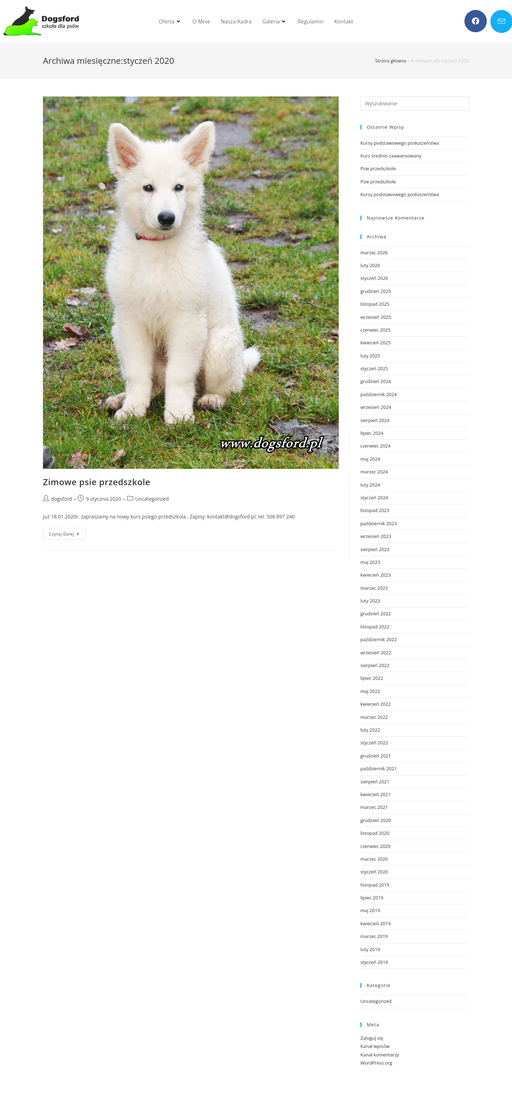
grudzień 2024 (375, 381)
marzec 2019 (374, 936)
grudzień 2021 (375, 756)
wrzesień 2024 (375, 407)
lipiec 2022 (371, 678)
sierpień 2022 (375, 665)
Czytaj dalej (67, 535)
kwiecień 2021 (375, 794)
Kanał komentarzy (379, 1054)
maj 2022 (370, 691)
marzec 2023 (374, 588)
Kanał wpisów (375, 1046)
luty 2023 (370, 601)
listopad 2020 (374, 833)
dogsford (61, 498)
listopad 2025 (374, 304)
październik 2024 (378, 394)
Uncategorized (152, 498)
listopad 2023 (374, 510)
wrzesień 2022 (375, 652)
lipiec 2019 (371, 897)
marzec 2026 (374, 252)
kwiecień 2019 (375, 923)
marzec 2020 (374, 859)
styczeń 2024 (374, 497)
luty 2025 (370, 356)
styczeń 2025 (374, 368)
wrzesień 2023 (375, 536)
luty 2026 (370, 265)
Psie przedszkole (378, 168)
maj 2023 (370, 562)
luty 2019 (370, 949)
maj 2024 (370, 459)
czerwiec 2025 (375, 330)
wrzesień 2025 (375, 317)
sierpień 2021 (375, 781)
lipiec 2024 (371, 433)
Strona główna (390, 60)
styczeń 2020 (374, 871)
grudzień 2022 (375, 613)
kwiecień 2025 (375, 342)
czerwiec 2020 (375, 846)
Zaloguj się (371, 1038)
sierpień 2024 (375, 420)
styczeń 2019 (374, 962)
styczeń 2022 (374, 742)
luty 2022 (370, 730)
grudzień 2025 (375, 291)
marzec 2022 (374, 717)
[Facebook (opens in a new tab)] (475, 21)
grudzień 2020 (375, 820)
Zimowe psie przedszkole (97, 482)
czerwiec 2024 (375, 446)
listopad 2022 (374, 626)
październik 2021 (378, 768)
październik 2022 (378, 639)
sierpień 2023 (375, 549)
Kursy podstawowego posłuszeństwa (399, 143)
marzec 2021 (374, 807)
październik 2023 (378, 523)
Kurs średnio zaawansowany (390, 155)
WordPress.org (376, 1063)
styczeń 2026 (374, 278)
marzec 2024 (374, 471)
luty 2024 (370, 485)
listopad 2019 (374, 885)
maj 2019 (370, 910)
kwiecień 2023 (375, 575)
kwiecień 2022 (375, 704)
